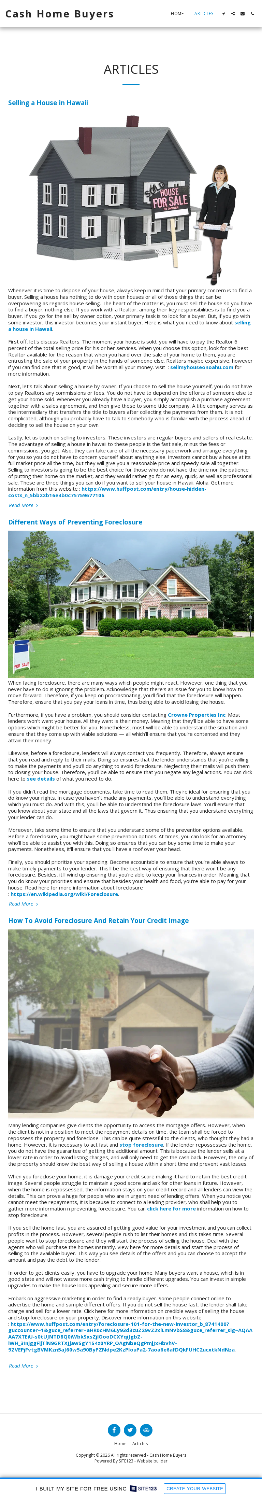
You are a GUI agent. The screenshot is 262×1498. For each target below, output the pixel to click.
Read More (24, 505)
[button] (223, 14)
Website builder (152, 1461)
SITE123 (126, 1461)
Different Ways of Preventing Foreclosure (75, 522)
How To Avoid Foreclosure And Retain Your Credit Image (98, 920)
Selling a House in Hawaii (48, 102)
